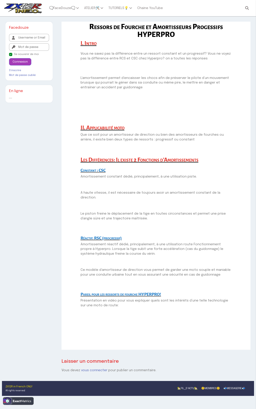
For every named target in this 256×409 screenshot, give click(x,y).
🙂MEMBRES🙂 (210, 388)
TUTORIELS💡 (118, 8)
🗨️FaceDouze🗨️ (62, 8)
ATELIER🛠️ (92, 8)
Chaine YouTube (150, 8)
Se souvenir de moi (26, 54)
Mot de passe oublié (22, 75)
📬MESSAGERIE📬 (234, 388)
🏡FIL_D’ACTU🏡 (187, 388)
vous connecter (94, 370)
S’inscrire (15, 70)
